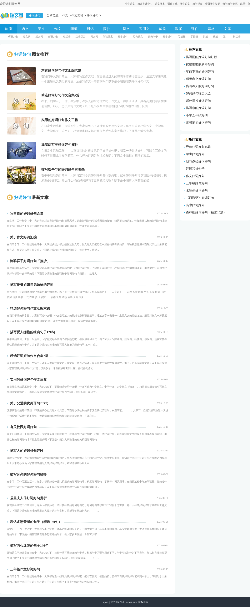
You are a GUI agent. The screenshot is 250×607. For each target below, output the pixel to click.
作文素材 (77, 15)
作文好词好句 (195, 176)
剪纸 (215, 36)
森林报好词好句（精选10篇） (206, 212)
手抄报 (194, 36)
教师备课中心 (145, 3)
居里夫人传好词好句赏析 (28, 498)
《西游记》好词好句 (200, 197)
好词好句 (92, 15)
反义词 (39, 36)
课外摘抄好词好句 (198, 100)
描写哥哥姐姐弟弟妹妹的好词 (31, 284)
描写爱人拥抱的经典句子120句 (32, 332)
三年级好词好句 (197, 183)
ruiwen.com (131, 602)
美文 (41, 29)
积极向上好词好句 (198, 79)
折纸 (205, 36)
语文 (25, 29)
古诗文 (124, 29)
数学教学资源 (230, 3)
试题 (162, 29)
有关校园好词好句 (23, 427)
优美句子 (153, 36)
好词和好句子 (195, 168)
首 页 (8, 29)
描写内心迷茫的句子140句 (29, 545)
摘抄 (106, 29)
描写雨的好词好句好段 (201, 57)
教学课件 (123, 36)
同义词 (94, 36)
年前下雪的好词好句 (200, 71)
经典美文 (138, 36)
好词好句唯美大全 (198, 93)
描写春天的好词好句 (200, 86)
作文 (65, 15)
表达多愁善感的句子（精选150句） (36, 522)
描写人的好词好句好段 (26, 450)
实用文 (144, 29)
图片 (225, 36)
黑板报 (181, 36)
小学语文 (130, 3)
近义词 (26, 36)
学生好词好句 (195, 154)
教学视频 (197, 3)
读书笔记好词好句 (198, 122)
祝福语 (236, 36)
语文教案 (160, 3)
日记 (90, 29)
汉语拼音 (80, 36)
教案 (178, 29)
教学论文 (185, 3)
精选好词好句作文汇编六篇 (30, 308)
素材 (211, 29)
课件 (194, 29)
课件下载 (173, 3)
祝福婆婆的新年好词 (200, 64)
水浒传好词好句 (197, 190)
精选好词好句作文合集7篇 (29, 356)
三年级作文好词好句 (25, 569)
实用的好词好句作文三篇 (28, 379)
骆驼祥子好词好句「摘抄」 (30, 261)
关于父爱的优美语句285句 (29, 403)
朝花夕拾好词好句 (198, 161)
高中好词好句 (195, 205)
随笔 (74, 29)
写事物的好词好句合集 (26, 213)
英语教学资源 (212, 3)
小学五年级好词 (197, 115)
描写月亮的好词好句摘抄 (28, 474)
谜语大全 (53, 36)
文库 (227, 29)
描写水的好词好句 (198, 108)
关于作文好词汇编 (23, 237)
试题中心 (245, 3)
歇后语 (66, 36)
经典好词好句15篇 (198, 147)
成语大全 (13, 36)
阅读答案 (108, 36)
